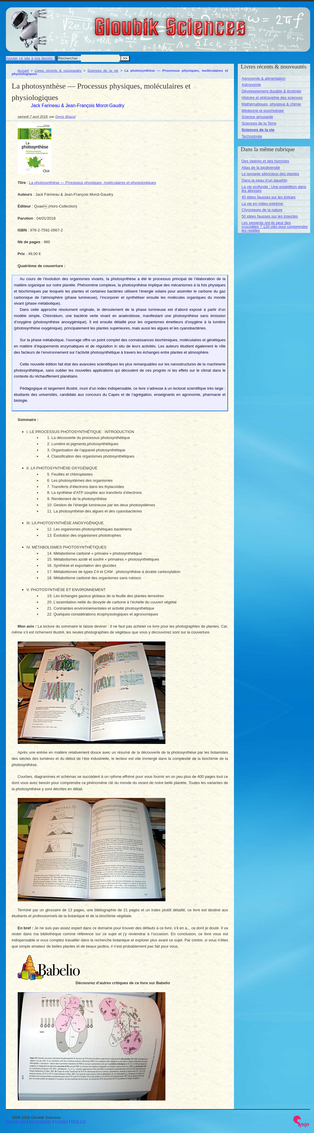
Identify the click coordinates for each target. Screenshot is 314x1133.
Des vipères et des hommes (265, 161)
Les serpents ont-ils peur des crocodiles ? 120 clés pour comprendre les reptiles (275, 227)
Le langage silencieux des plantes (270, 174)
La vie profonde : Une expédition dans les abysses (274, 189)
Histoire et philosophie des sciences (272, 97)
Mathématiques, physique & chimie (271, 104)
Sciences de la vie (102, 70)
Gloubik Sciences (203, 23)
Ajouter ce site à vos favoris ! (30, 58)
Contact (61, 1121)
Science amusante (257, 117)
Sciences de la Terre (259, 123)
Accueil (23, 70)
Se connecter (40, 1121)
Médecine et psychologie (263, 110)
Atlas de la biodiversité (261, 167)
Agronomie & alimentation (264, 78)
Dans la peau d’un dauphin (264, 180)
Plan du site (16, 1121)
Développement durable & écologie (271, 91)
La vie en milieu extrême (262, 203)
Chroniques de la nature (262, 210)
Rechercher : (69, 58)
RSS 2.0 (78, 1121)
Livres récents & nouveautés (58, 70)
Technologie (252, 136)
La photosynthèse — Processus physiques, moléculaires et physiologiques (92, 182)
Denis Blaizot (66, 116)
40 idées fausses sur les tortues (269, 197)
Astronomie (251, 84)
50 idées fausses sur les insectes (270, 216)
